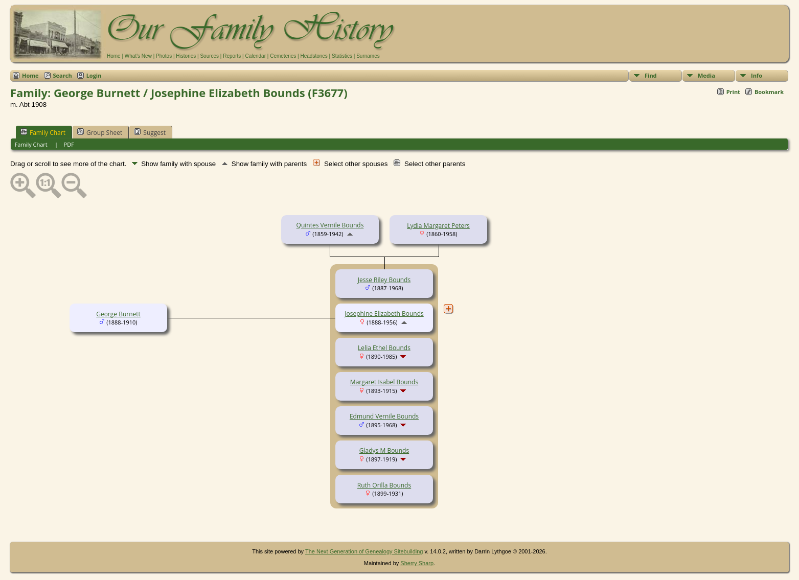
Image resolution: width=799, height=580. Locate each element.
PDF (69, 144)
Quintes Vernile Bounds (330, 225)
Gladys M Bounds (384, 450)
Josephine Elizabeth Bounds (384, 313)
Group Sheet (99, 132)
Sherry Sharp (416, 563)
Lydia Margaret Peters (438, 225)
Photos (164, 56)
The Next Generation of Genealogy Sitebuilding (364, 551)
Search (62, 75)
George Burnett (118, 314)
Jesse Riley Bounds (384, 279)
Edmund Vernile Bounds (384, 416)
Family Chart (42, 132)
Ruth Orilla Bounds (384, 485)
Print (733, 92)
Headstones (313, 56)
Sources (209, 56)
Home (114, 56)
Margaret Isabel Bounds (384, 382)
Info (756, 75)
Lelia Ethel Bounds (384, 347)
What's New (138, 56)
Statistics (342, 56)
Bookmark (769, 92)
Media (706, 75)
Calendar (255, 56)
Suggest (150, 132)
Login (94, 75)
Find (651, 75)
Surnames (368, 56)
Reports (232, 56)
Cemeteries (283, 56)
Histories (186, 56)
